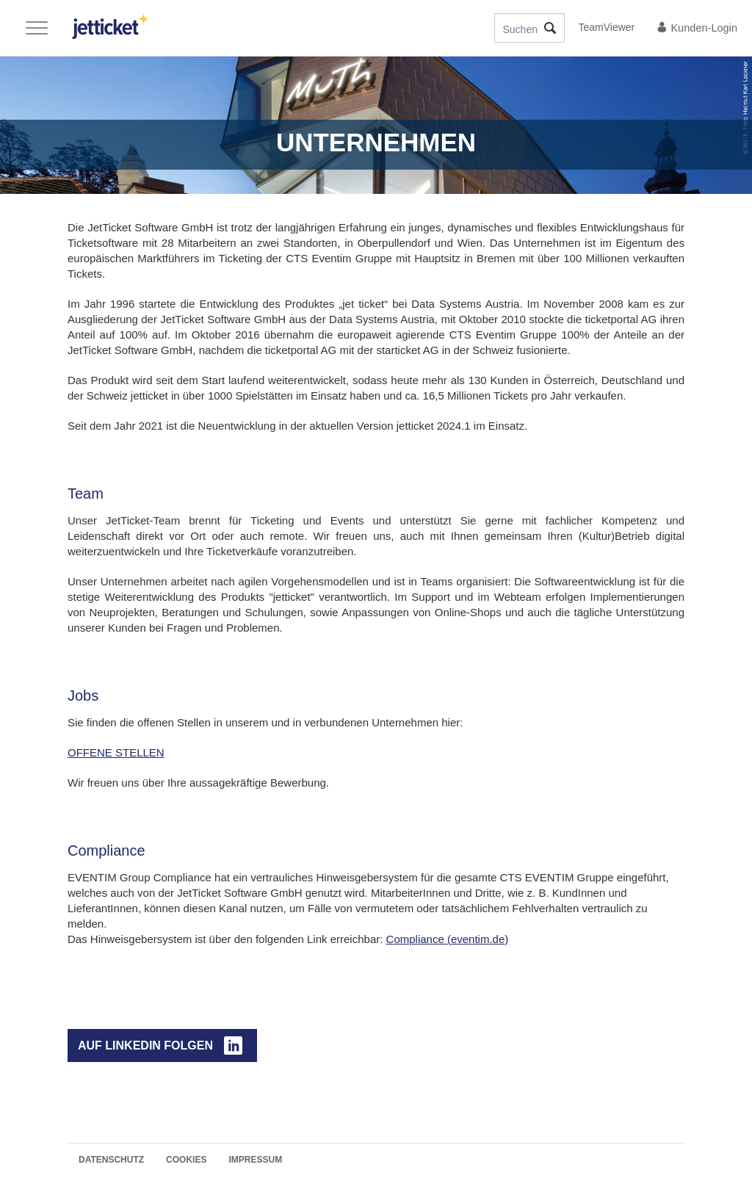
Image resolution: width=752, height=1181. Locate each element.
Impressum (255, 1160)
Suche (549, 28)
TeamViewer (607, 27)
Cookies (186, 1160)
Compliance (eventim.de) (447, 939)
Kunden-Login (697, 27)
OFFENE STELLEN (116, 752)
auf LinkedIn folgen (145, 1045)
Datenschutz (111, 1160)
